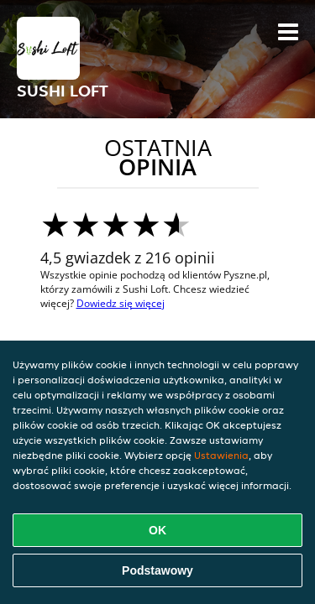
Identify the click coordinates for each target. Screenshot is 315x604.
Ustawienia (221, 455)
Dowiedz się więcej (120, 303)
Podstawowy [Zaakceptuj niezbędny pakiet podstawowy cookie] (157, 570)
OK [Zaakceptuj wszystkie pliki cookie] (157, 530)
